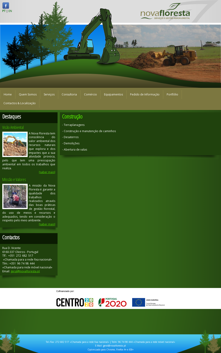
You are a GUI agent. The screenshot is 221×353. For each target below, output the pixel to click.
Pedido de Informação (145, 94)
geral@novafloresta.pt (25, 271)
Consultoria (69, 94)
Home (8, 94)
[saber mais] (47, 172)
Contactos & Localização (19, 103)
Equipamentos (113, 94)
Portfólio (172, 94)
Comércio (90, 94)
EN (10, 11)
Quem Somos (28, 94)
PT (4, 11)
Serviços (49, 94)
